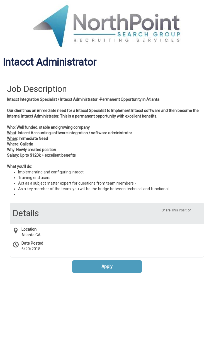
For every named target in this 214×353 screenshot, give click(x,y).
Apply (107, 266)
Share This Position (176, 210)
